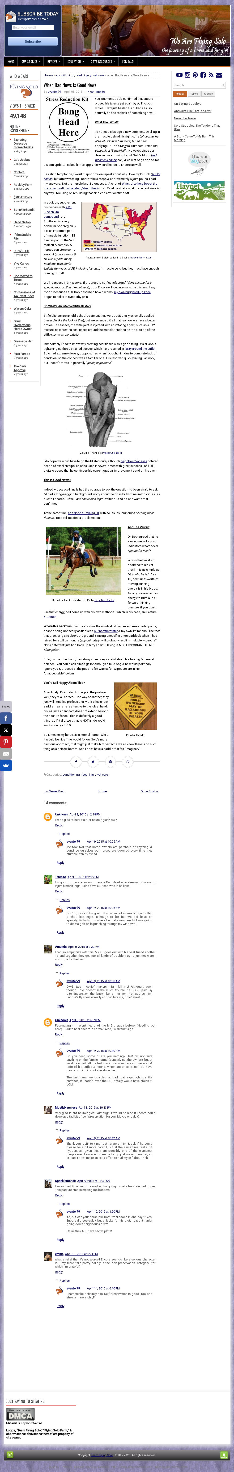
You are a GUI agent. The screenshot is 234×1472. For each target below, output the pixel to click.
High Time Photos (104, 600)
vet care (98, 75)
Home (11, 61)
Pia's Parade (22, 354)
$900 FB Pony (23, 197)
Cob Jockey (22, 160)
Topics (194, 93)
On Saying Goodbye (187, 103)
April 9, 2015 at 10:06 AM (103, 908)
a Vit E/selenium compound (58, 211)
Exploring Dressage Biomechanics (23, 143)
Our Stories (32, 60)
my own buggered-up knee (132, 292)
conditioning (64, 75)
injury (87, 75)
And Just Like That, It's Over (192, 111)
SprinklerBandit (24, 210)
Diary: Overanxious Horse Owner (22, 325)
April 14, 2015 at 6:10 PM (103, 1288)
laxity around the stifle (139, 348)
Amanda (61, 946)
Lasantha (103, 1466)
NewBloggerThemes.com (171, 1466)
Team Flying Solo (102, 1455)
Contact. (19, 172)
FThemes (66, 1466)
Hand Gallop (22, 222)
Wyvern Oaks (22, 308)
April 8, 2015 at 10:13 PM (95, 1107)
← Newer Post (54, 791)
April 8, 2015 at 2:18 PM (85, 814)
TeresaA (60, 877)
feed (79, 75)
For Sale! (128, 61)
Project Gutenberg (112, 452)
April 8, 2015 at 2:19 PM (83, 877)
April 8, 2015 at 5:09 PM (85, 1020)
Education (77, 60)
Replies (65, 834)
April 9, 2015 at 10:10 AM (103, 1050)
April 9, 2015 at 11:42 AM (94, 1181)
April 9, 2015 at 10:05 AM (103, 841)
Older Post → (150, 791)
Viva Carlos (21, 263)
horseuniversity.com (141, 257)
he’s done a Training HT (83, 513)
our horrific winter (106, 631)
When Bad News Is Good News (70, 85)
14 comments (95, 91)
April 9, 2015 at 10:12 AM (103, 1138)
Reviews (55, 60)
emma (59, 1254)
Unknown (61, 814)
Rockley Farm (23, 185)
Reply (59, 825)
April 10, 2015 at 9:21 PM (81, 1254)
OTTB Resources (104, 60)
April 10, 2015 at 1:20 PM (103, 1211)
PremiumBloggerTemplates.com (132, 1466)
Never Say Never (185, 118)
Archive (208, 93)
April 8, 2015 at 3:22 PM (83, 946)
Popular (179, 93)
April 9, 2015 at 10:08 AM (103, 981)
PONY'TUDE (22, 251)
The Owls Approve (20, 368)
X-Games (50, 617)
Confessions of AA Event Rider (24, 294)
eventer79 (54, 91)
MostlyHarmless (66, 1107)
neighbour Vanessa (134, 461)
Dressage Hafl (23, 341)
